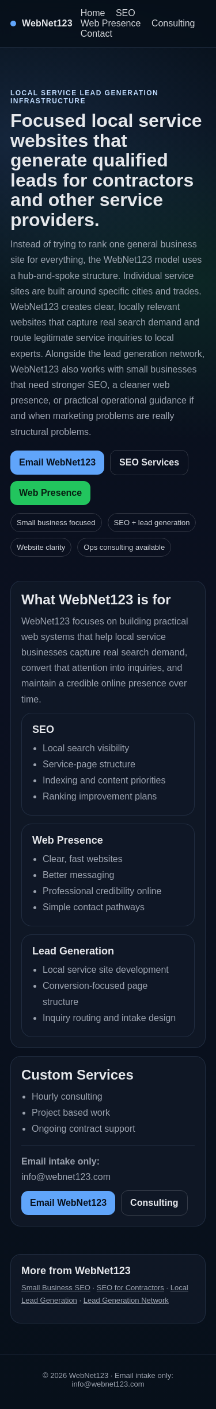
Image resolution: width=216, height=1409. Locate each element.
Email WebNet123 (57, 462)
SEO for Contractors (130, 1287)
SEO (125, 13)
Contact (96, 33)
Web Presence (111, 23)
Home (93, 13)
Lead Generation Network (126, 1300)
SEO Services (149, 462)
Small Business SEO (55, 1287)
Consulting (173, 23)
